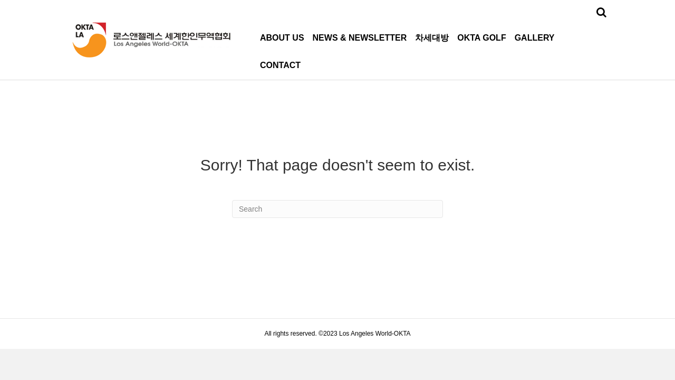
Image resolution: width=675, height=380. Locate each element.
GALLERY (535, 37)
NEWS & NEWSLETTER (360, 37)
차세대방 (432, 37)
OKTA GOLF (481, 37)
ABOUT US (282, 37)
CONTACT (280, 65)
